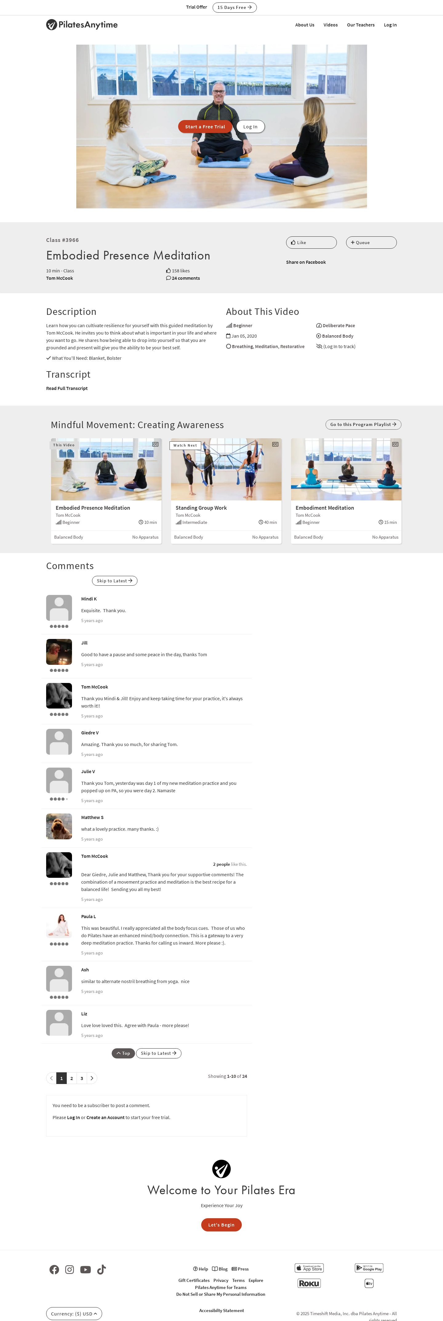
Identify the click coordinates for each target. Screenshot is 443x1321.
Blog (220, 1269)
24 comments (186, 278)
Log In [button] (250, 126)
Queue (360, 242)
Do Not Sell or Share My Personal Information (220, 1294)
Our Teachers (361, 25)
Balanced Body (337, 336)
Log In (390, 25)
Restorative (292, 346)
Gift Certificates (194, 1280)
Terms (238, 1280)
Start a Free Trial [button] (205, 126)
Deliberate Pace (339, 325)
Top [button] (123, 1053)
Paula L (88, 916)
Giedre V (90, 732)
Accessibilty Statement (221, 1310)
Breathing (242, 346)
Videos (331, 25)
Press (240, 1269)
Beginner (242, 325)
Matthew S (92, 817)
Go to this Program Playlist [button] (363, 424)
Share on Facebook (306, 262)
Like (298, 242)
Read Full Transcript (67, 388)
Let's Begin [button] (221, 1225)
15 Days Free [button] (235, 7)
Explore (256, 1280)
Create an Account (105, 1117)
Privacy (221, 1280)
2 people (221, 864)
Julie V (88, 771)
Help (200, 1269)
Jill (84, 643)
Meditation (266, 346)
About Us (304, 25)
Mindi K (89, 599)
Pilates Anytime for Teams (220, 1287)
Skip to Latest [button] (115, 581)
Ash (85, 969)
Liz (84, 1013)
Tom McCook (59, 278)
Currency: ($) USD (74, 1314)
